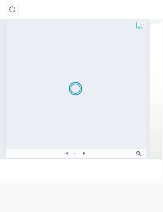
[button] (12, 9)
